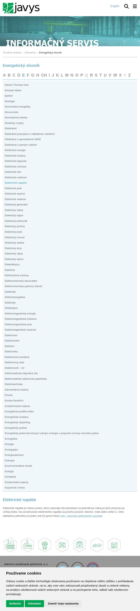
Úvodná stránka (12, 52)
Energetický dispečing (17, 422)
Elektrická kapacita (16, 161)
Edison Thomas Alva (16, 84)
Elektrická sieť (13, 171)
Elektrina (10, 270)
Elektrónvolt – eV (14, 367)
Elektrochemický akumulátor (21, 280)
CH (44, 75)
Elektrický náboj (14, 210)
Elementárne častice (16, 389)
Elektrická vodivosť (16, 177)
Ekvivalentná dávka (16, 117)
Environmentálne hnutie (18, 465)
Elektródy (10, 291)
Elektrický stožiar (14, 242)
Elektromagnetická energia (20, 313)
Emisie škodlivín (14, 400)
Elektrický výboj (14, 253)
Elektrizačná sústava (17, 275)
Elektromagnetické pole (18, 324)
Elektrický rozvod (14, 237)
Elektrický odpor (14, 215)
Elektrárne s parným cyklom (21, 144)
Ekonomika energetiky (18, 106)
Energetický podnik (16, 427)
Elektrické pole (13, 188)
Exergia (9, 471)
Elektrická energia (15, 150)
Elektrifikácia (12, 264)
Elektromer (11, 335)
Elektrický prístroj (15, 226)
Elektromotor (12, 340)
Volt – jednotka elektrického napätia (80, 515)
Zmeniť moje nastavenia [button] (63, 603)
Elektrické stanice (15, 193)
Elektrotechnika (14, 384)
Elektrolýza (11, 308)
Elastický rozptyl (14, 123)
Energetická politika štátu (19, 411)
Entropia (9, 460)
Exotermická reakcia (16, 482)
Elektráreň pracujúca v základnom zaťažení (30, 133)
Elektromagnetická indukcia (20, 318)
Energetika (11, 438)
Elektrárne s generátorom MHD (23, 139)
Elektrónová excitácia (17, 357)
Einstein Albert (13, 90)
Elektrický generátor (16, 204)
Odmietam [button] (34, 603)
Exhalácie (10, 476)
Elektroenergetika (15, 297)
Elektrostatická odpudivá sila (21, 373)
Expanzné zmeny (15, 487)
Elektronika (11, 351)
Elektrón (9, 346)
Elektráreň (11, 128)
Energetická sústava (16, 417)
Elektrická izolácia (15, 155)
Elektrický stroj (13, 248)
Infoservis (30, 52)
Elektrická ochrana (15, 166)
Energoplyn (11, 449)
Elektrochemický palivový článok (23, 286)
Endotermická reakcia (17, 406)
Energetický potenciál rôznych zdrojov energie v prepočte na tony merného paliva (52, 433)
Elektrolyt (10, 302)
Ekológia (10, 101)
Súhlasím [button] (15, 603)
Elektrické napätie (16, 182)
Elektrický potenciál (16, 221)
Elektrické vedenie (15, 199)
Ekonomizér (12, 112)
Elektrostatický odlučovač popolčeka (26, 378)
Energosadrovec (14, 455)
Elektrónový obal (14, 362)
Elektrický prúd (13, 231)
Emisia (9, 395)
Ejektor (9, 95)
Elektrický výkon (14, 259)
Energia (9, 444)
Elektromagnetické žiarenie (20, 329)
